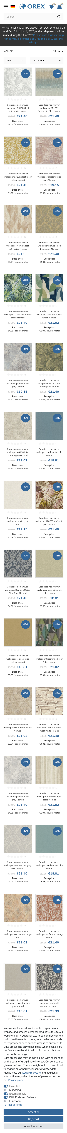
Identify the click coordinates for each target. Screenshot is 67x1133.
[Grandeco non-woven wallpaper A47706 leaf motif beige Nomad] (18, 234)
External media (17, 1093)
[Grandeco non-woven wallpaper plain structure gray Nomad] (18, 992)
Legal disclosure (31, 1072)
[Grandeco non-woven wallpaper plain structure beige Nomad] (49, 579)
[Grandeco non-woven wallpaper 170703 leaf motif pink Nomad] (49, 510)
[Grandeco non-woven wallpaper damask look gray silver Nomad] (18, 854)
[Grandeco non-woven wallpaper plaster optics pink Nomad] (49, 165)
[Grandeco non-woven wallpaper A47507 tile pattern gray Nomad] (18, 441)
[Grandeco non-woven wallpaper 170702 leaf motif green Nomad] (18, 303)
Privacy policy (15, 1080)
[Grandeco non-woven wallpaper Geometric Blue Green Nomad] (49, 303)
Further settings (13, 1104)
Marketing (15, 1090)
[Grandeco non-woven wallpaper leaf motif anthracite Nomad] (49, 992)
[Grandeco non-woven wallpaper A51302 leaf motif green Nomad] (49, 372)
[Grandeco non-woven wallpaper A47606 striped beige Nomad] (49, 785)
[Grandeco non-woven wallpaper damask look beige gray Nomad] (49, 234)
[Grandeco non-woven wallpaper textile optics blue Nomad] (49, 441)
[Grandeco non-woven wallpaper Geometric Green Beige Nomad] (49, 647)
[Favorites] (52, 7)
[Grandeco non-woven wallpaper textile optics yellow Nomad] (18, 647)
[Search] (59, 16)
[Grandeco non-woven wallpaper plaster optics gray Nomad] (18, 372)
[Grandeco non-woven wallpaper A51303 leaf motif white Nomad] (18, 97)
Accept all (33, 1112)
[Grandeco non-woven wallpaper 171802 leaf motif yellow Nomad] (18, 165)
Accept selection (33, 1126)
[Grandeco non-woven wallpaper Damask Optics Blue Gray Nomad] (18, 579)
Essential (14, 1086)
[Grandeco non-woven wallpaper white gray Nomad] (18, 510)
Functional (15, 1101)
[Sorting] (47, 60)
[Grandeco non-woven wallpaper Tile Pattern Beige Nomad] (18, 716)
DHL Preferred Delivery (22, 1097)
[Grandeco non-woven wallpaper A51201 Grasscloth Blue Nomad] (49, 97)
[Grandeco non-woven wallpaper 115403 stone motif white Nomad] (49, 716)
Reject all (33, 1119)
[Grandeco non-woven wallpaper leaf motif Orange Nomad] (49, 923)
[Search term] (29, 16)
